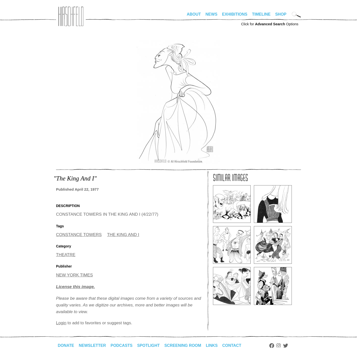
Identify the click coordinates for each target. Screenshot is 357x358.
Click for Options (269, 24)
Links (212, 345)
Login (61, 323)
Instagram (279, 345)
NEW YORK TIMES (74, 275)
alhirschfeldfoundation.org (71, 16)
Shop (280, 14)
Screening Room (183, 345)
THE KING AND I (123, 234)
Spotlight (149, 345)
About (194, 14)
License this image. (75, 286)
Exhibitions (234, 14)
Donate (66, 345)
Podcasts (122, 345)
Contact (232, 345)
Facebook (272, 345)
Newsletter (92, 345)
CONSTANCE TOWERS (79, 234)
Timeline (261, 14)
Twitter (286, 345)
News (211, 14)
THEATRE (65, 254)
